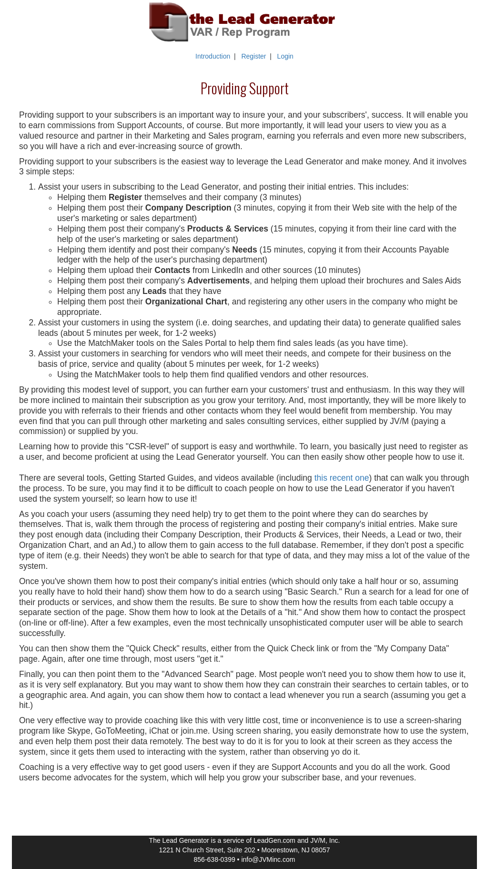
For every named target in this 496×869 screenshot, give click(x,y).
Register (253, 56)
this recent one (341, 478)
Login (285, 56)
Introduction (212, 56)
